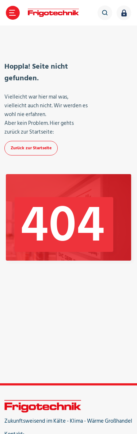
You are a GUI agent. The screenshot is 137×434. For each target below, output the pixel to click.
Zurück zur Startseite (31, 148)
